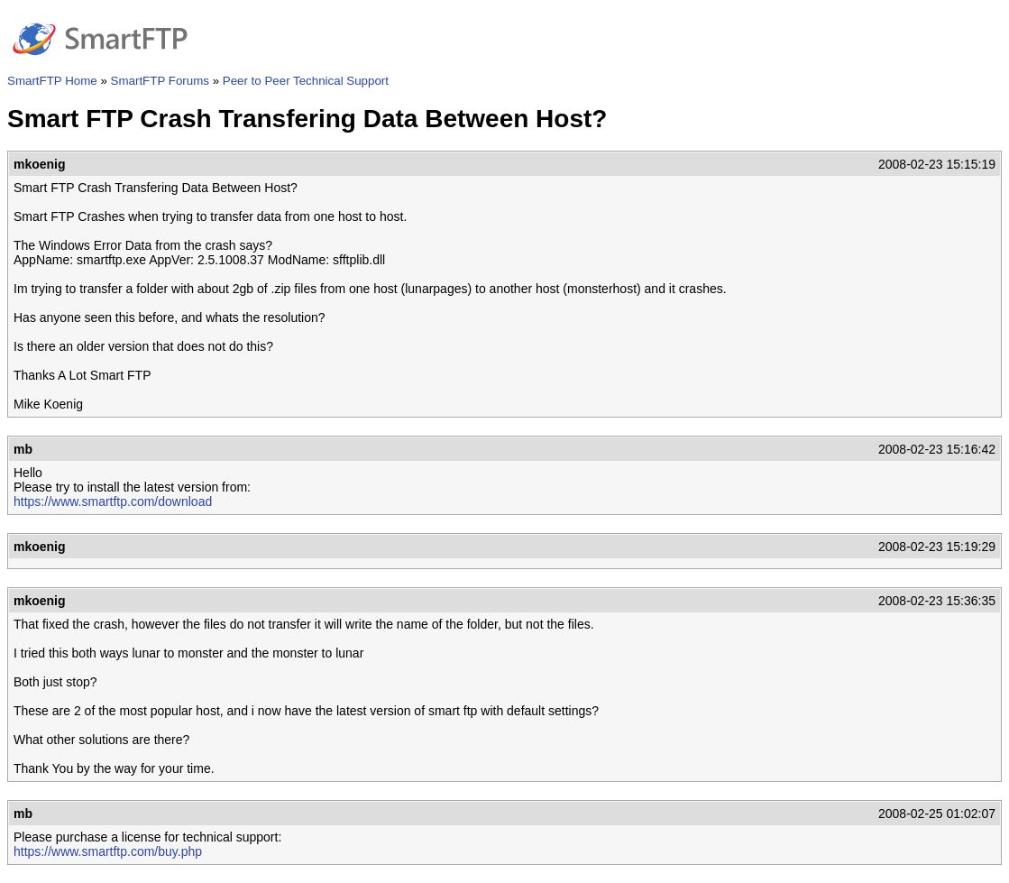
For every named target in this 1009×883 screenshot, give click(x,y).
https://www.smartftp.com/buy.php (108, 851)
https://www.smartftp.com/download (113, 501)
